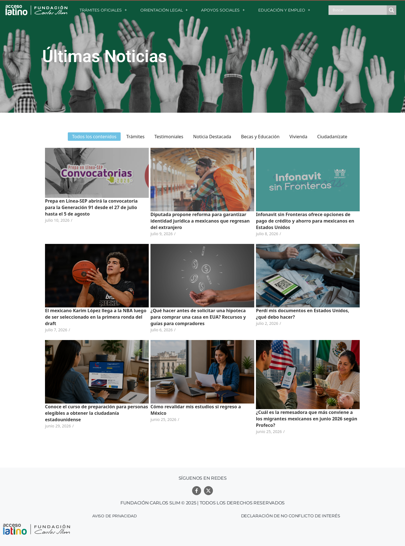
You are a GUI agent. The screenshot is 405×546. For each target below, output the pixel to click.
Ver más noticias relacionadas (202, 448)
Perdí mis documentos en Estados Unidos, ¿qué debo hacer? (302, 313)
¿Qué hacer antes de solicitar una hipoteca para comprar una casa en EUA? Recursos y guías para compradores (198, 317)
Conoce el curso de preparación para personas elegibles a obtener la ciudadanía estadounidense (96, 413)
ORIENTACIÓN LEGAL (164, 10)
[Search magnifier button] (391, 10)
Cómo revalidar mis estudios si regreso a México (195, 410)
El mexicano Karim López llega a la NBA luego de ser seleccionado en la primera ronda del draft (95, 317)
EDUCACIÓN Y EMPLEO (284, 10)
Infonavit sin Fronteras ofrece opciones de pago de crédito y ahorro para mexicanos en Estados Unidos (305, 220)
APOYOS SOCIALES (223, 10)
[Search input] (359, 10)
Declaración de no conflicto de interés (290, 515)
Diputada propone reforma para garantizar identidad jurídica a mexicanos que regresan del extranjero (200, 220)
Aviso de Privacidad (114, 515)
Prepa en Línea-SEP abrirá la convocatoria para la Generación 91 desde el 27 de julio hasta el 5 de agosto (91, 207)
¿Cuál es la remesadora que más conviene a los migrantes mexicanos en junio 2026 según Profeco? (306, 418)
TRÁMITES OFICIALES (103, 10)
